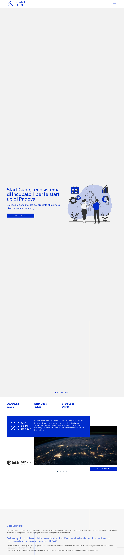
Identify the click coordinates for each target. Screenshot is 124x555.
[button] (57, 471)
